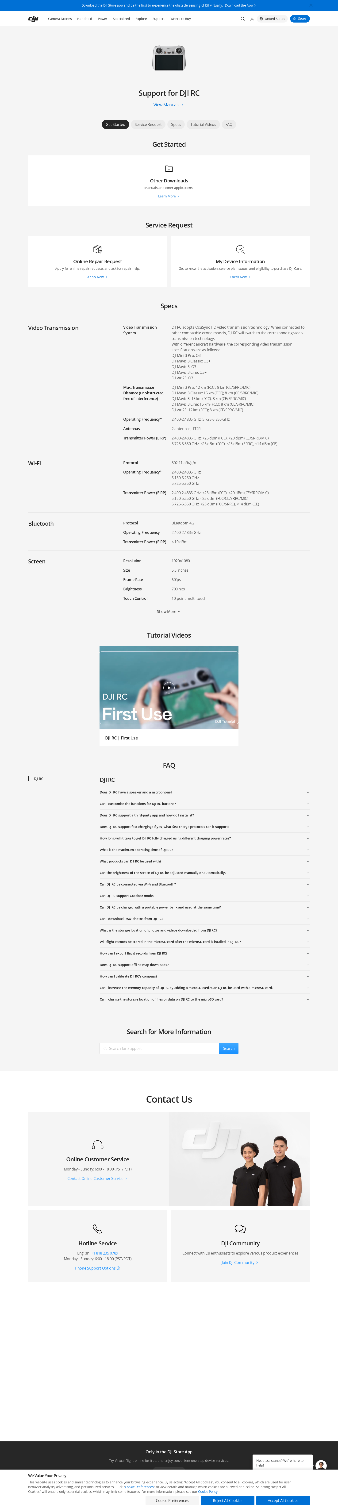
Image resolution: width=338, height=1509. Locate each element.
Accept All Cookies (283, 1500)
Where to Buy (180, 18)
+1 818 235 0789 (104, 1253)
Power (102, 18)
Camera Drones (60, 18)
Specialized (121, 18)
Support (159, 18)
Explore (141, 18)
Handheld (84, 18)
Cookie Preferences (139, 1487)
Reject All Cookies (227, 1500)
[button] (321, 1465)
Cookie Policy (207, 1491)
